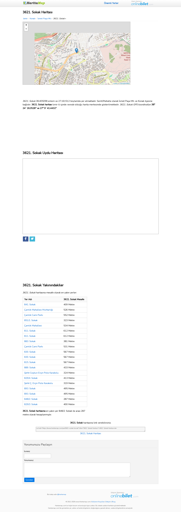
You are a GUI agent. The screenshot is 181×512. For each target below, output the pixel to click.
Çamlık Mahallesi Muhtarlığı (38, 309)
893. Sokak (29, 388)
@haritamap (61, 494)
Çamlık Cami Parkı (33, 315)
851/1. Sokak (30, 320)
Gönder (29, 479)
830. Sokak (29, 351)
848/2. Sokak (30, 399)
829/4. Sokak (30, 378)
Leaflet (115, 83)
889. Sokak (29, 367)
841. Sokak (29, 304)
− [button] (26, 29)
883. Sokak (29, 341)
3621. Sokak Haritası (90, 433)
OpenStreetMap (125, 83)
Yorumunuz (29, 460)
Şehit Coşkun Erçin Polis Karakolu (41, 372)
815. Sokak (29, 362)
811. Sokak (29, 330)
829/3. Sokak (30, 404)
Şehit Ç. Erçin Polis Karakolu (38, 383)
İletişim (108, 502)
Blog (113, 502)
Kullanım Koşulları (98, 502)
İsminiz (27, 451)
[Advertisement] (144, 59)
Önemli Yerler (111, 3)
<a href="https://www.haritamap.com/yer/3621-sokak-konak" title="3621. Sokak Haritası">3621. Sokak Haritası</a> (90, 429)
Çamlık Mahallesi (33, 325)
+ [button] (26, 25)
